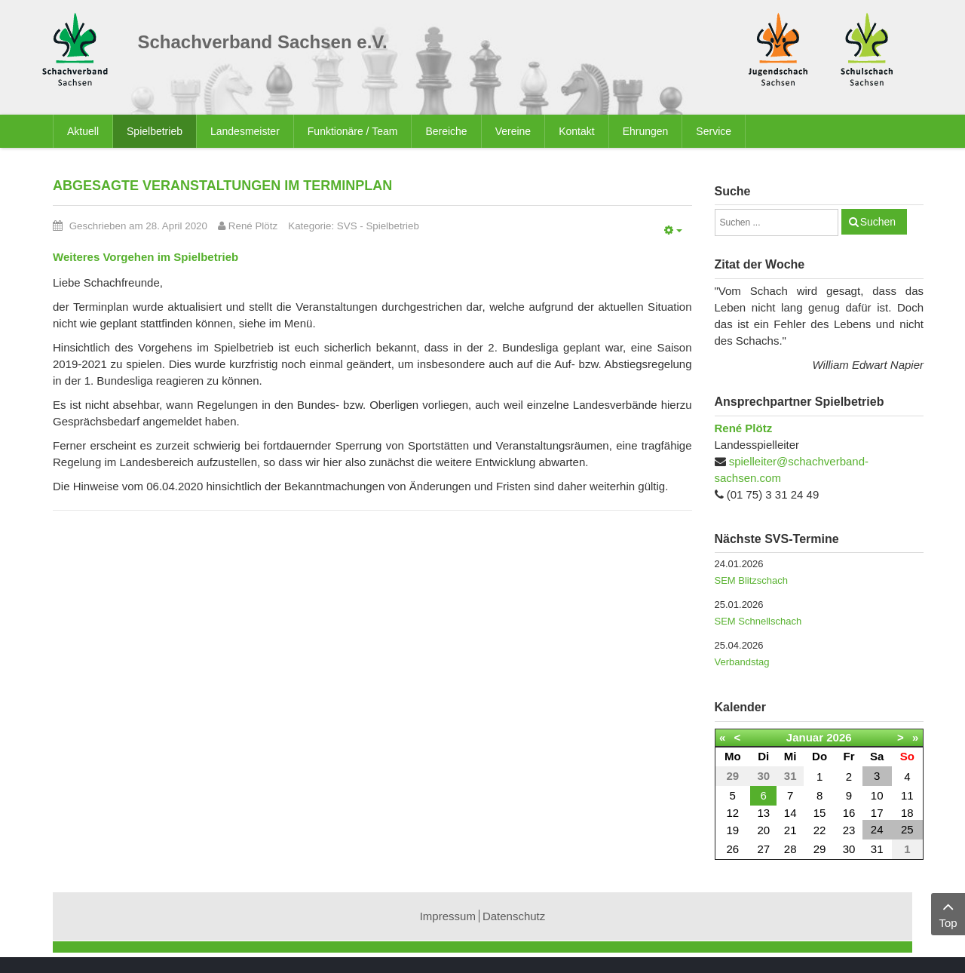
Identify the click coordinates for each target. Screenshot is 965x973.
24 (877, 829)
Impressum (448, 916)
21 (790, 830)
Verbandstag (742, 662)
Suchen (878, 222)
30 (849, 849)
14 (790, 812)
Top (948, 913)
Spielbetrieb (392, 226)
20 (763, 830)
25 (907, 829)
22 (819, 830)
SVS (347, 226)
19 (732, 830)
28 (790, 849)
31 (877, 849)
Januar (804, 737)
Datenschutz (513, 916)
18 (907, 812)
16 (849, 812)
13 (763, 812)
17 (877, 812)
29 (819, 849)
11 (907, 795)
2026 (838, 737)
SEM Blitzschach (752, 580)
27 (763, 849)
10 (877, 795)
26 (732, 849)
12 (732, 812)
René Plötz (744, 428)
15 (819, 812)
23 (849, 830)
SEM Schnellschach (758, 621)
